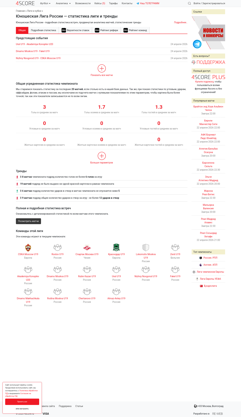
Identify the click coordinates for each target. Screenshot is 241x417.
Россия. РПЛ (208, 257)
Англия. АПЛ (208, 264)
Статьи (79, 406)
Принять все (22, 402)
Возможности (83, 3)
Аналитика (63, 3)
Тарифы (113, 3)
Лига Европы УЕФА (208, 278)
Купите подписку (204, 81)
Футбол (45, 3)
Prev (196, 32)
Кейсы (99, 3)
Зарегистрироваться (213, 3)
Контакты (127, 3)
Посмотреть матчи (28, 221)
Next (220, 32)
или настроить (22, 409)
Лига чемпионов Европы (208, 271)
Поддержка (65, 406)
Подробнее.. (180, 22)
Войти (197, 3)
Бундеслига (208, 286)
